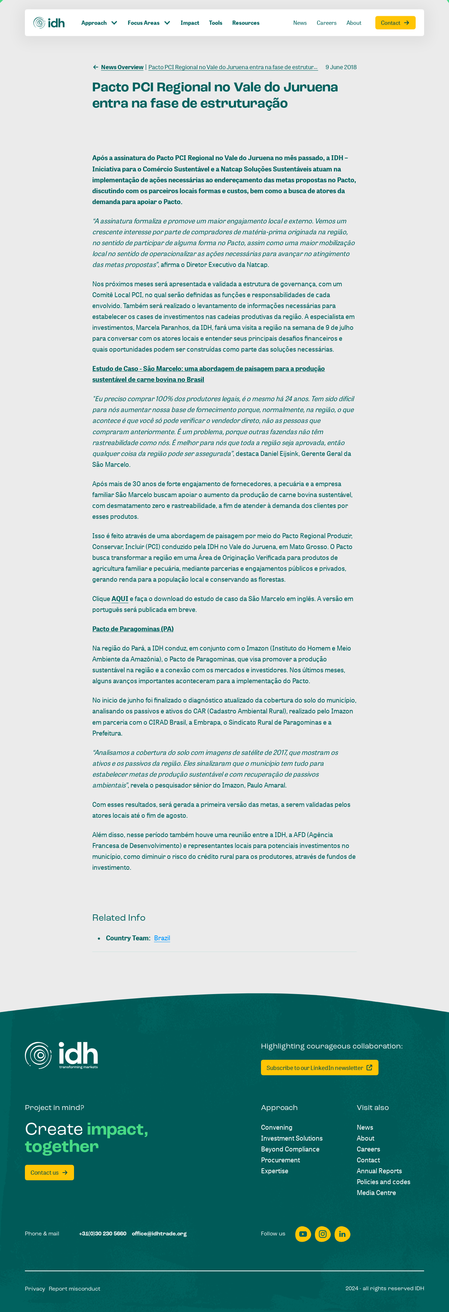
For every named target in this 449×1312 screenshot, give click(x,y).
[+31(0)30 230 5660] (102, 1234)
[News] (365, 1127)
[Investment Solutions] (292, 1138)
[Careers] (368, 1148)
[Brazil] (162, 937)
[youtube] (303, 1234)
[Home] (61, 1055)
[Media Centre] (376, 1192)
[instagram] (322, 1234)
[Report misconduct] (74, 1289)
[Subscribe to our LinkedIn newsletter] (319, 1067)
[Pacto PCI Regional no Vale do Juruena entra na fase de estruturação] (235, 66)
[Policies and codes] (383, 1181)
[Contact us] (49, 1172)
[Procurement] (280, 1159)
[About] (365, 1138)
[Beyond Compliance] (290, 1148)
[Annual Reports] (379, 1170)
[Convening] (277, 1127)
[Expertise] (274, 1170)
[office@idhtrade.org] (159, 1234)
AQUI (120, 598)
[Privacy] (35, 1289)
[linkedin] (342, 1234)
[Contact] (368, 1159)
